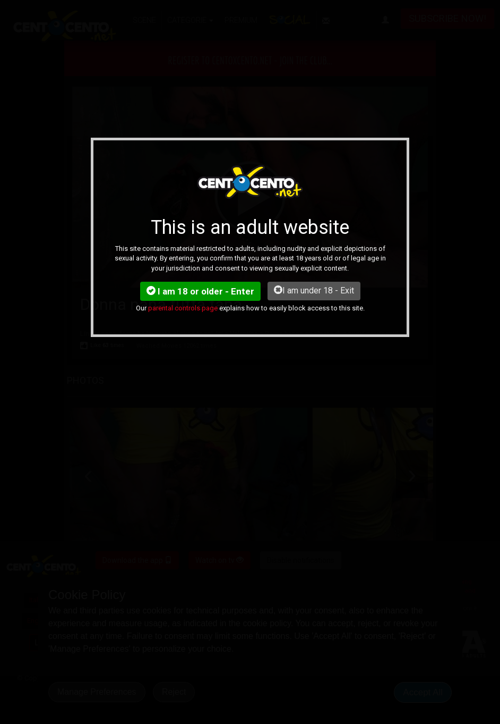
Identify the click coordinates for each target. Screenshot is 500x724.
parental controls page (183, 308)
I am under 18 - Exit (314, 290)
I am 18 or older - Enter (200, 291)
